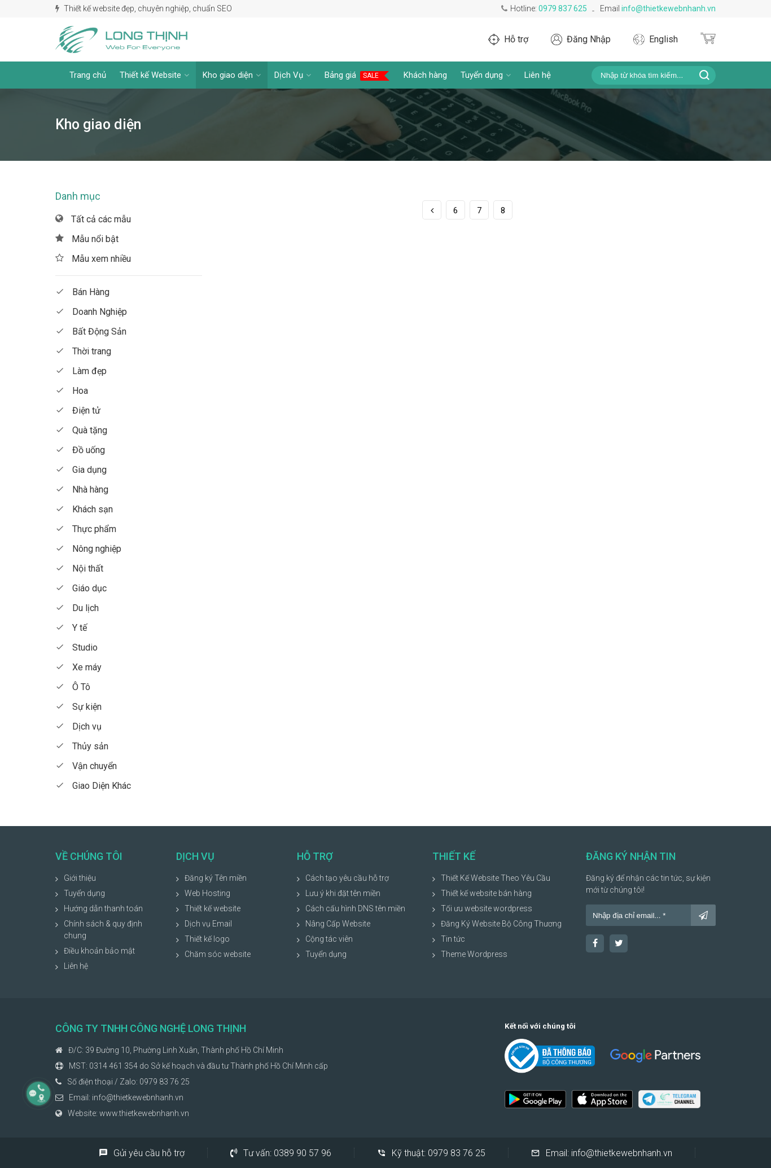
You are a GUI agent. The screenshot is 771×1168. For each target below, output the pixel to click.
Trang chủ (87, 75)
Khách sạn (84, 509)
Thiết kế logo (207, 938)
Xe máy (78, 667)
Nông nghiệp (88, 548)
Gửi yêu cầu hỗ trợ (142, 1153)
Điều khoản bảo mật (99, 950)
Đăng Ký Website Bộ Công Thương (501, 923)
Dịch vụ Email (208, 923)
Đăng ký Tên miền (216, 877)
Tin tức (453, 938)
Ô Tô (72, 687)
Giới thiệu (80, 877)
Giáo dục (81, 588)
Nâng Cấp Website (337, 923)
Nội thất (79, 568)
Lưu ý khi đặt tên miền (342, 893)
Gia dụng (81, 469)
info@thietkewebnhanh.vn (668, 8)
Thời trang (83, 351)
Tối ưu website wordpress (486, 908)
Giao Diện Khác (93, 785)
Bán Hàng (82, 292)
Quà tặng (81, 430)
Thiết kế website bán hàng (486, 893)
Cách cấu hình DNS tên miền (355, 908)
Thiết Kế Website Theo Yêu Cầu (495, 877)
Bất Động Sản (90, 331)
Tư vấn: (280, 1153)
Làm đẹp (81, 371)
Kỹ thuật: (431, 1153)
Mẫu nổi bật (87, 239)
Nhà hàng (81, 489)
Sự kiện (78, 706)
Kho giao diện (232, 75)
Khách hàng (425, 75)
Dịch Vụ (292, 75)
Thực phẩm (85, 529)
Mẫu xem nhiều (93, 258)
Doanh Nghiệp (91, 311)
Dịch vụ (78, 726)
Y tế (71, 627)
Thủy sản (81, 746)
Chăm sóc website (218, 954)
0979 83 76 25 (164, 1081)
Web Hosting (207, 893)
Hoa (71, 390)
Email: (601, 1153)
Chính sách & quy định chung (103, 929)
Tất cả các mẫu (93, 219)
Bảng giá (357, 75)
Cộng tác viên (329, 938)
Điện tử (77, 410)
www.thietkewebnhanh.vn (144, 1113)
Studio (76, 647)
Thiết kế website (212, 908)
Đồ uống (80, 450)
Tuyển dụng (486, 75)
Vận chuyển (86, 766)
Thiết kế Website (154, 75)
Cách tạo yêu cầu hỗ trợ (347, 877)
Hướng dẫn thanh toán (103, 908)
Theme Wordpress (474, 954)
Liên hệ (537, 75)
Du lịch (77, 608)
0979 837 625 (562, 8)
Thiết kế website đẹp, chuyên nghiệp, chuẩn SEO (143, 8)
